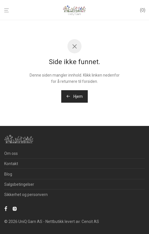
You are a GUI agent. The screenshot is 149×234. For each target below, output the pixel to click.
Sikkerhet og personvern (26, 194)
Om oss (11, 153)
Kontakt (11, 163)
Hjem (74, 96)
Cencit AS (90, 221)
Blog (8, 174)
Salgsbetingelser (19, 184)
